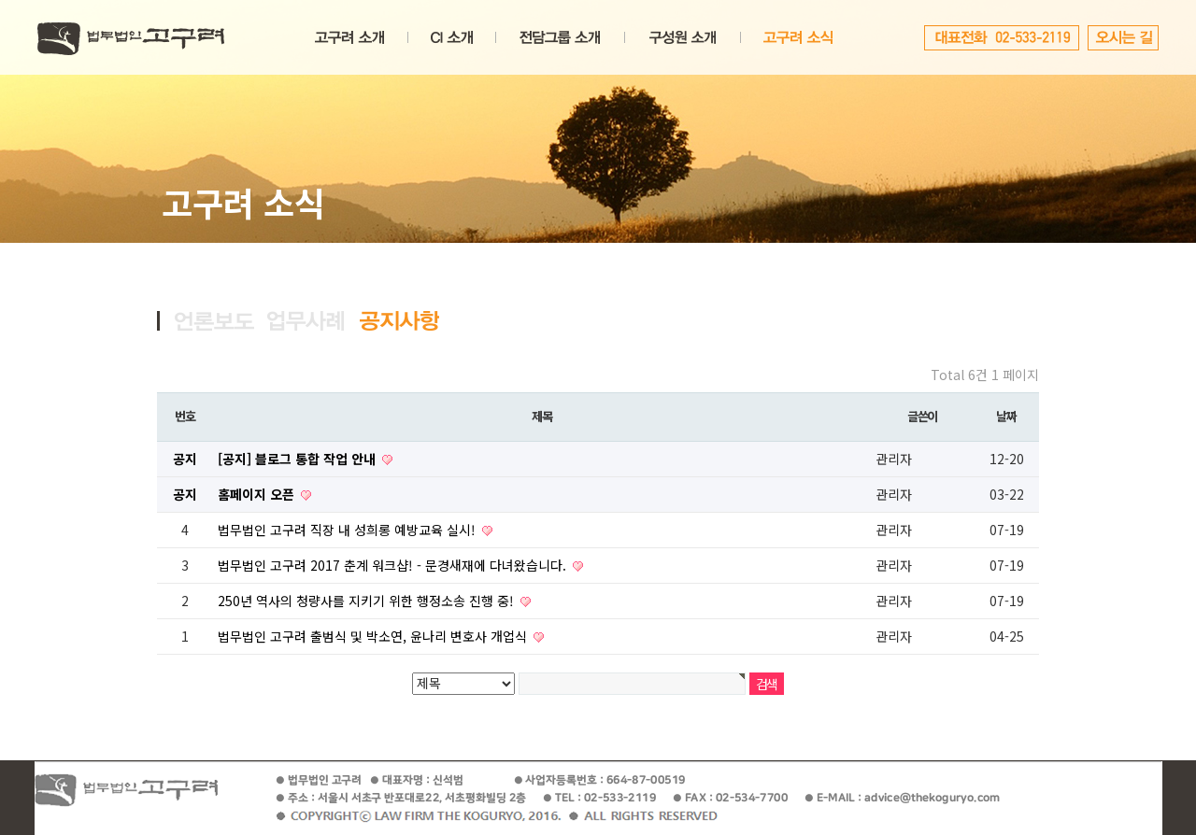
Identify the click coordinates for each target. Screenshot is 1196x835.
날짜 (1006, 416)
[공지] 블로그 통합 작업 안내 (298, 458)
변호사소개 (682, 37)
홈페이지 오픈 (258, 494)
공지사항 (399, 321)
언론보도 (214, 321)
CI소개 (451, 37)
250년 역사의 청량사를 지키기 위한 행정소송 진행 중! (368, 600)
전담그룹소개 (559, 37)
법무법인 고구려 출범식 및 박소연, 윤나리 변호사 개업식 (374, 636)
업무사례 (307, 321)
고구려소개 (349, 37)
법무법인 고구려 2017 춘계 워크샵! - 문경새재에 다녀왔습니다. (394, 565)
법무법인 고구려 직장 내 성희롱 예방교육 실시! (348, 529)
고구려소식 (798, 37)
